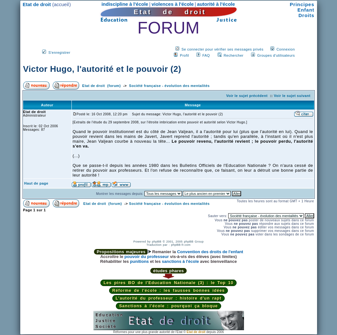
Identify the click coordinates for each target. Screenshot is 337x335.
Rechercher (234, 55)
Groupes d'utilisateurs (276, 55)
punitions (139, 261)
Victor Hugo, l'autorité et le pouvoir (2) (102, 69)
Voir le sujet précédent (247, 96)
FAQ (206, 55)
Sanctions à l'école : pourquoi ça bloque (168, 305)
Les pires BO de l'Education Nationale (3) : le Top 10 (169, 282)
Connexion (285, 49)
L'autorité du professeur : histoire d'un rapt (168, 298)
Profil (184, 55)
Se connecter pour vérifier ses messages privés (223, 49)
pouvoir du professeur (147, 256)
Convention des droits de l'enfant (210, 251)
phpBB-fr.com (181, 244)
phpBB (157, 241)
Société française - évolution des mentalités (169, 86)
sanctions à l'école (180, 261)
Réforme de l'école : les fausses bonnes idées (168, 290)
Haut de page (36, 183)
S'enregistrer (59, 52)
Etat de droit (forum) (101, 86)
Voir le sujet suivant (292, 96)
